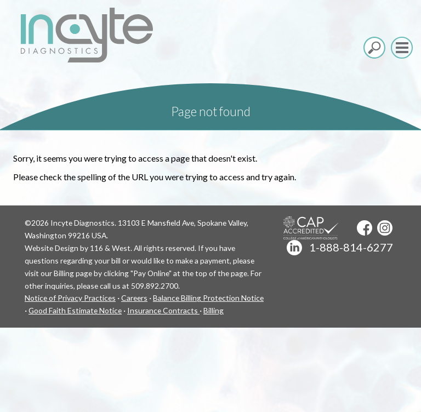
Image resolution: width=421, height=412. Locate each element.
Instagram (384, 228)
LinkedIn (294, 247)
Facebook (364, 228)
